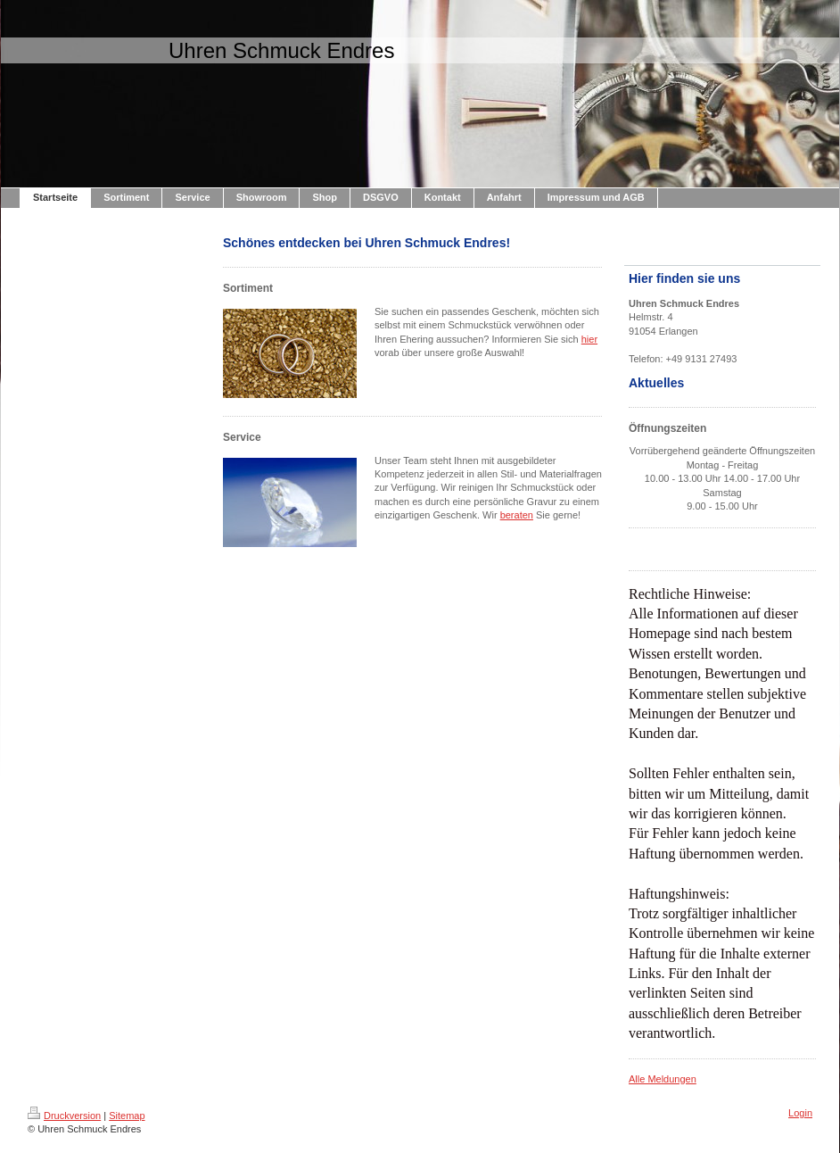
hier (589, 339)
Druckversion (64, 1115)
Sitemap (126, 1115)
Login (800, 1112)
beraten (516, 515)
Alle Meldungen (662, 1079)
